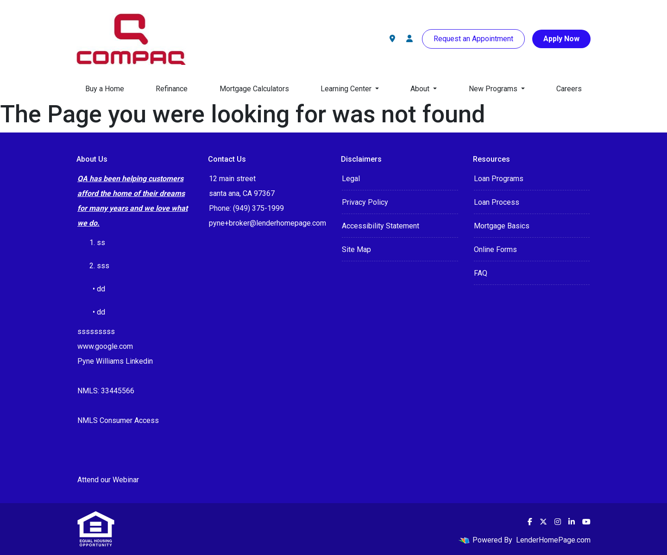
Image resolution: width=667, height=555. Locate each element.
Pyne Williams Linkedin (115, 361)
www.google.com (105, 346)
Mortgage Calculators (254, 88)
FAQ (480, 273)
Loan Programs (498, 178)
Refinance (172, 88)
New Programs (494, 88)
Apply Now (561, 38)
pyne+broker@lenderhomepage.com (267, 223)
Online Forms (495, 249)
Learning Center (347, 88)
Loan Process (496, 202)
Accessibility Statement (380, 225)
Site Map (356, 249)
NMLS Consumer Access (118, 420)
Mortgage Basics (501, 225)
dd (101, 312)
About (420, 88)
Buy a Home (104, 88)
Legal (351, 178)
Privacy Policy (365, 202)
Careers (569, 88)
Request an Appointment (473, 38)
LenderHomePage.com (553, 540)
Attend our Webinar (108, 479)
